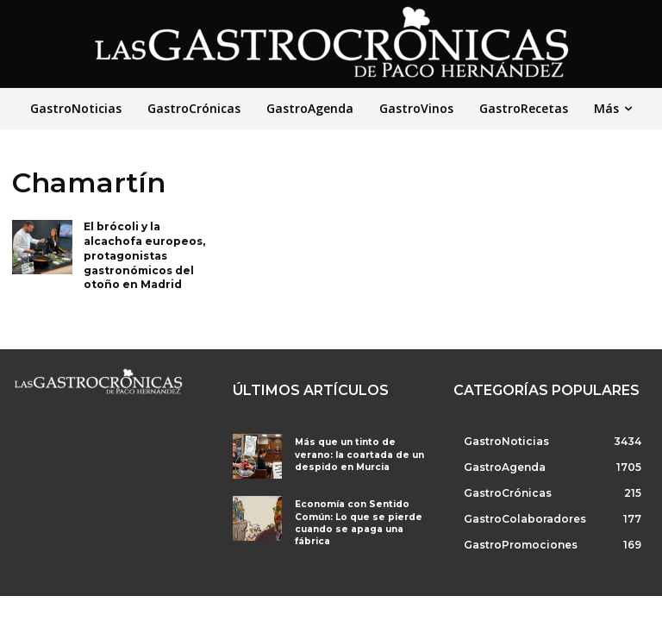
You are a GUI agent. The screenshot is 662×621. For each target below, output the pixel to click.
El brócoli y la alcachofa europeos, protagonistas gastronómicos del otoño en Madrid (144, 255)
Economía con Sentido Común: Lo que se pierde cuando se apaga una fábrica (353, 521)
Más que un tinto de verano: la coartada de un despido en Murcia (360, 454)
